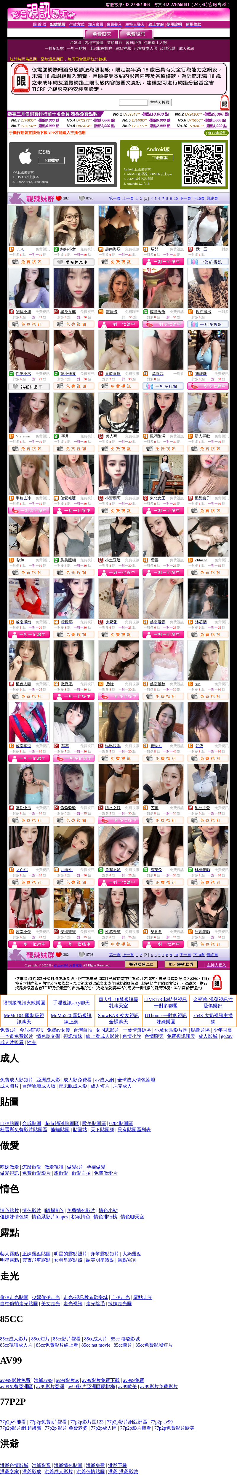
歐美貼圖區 (94, 1123)
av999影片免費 (15, 1380)
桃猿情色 (80, 1216)
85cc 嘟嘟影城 (125, 1338)
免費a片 (8, 1030)
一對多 (223, 249)
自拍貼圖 (9, 1123)
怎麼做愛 (31, 1166)
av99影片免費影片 (159, 1386)
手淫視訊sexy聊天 (71, 1002)
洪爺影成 (31, 1471)
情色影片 (31, 1210)
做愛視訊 (53, 1166)
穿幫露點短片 (105, 1253)
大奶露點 (131, 1253)
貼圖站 (80, 1129)
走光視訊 (72, 1303)
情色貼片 (9, 1210)
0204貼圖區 (121, 1123)
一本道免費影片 (16, 1036)
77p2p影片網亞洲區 (127, 1421)
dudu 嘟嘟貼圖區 (61, 1123)
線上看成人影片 (102, 1036)
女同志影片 (107, 1030)
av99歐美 (127, 1386)
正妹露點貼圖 (36, 1253)
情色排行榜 (105, 1216)
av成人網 (104, 1079)
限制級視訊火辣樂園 (24, 1002)
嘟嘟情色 (53, 1210)
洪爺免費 (95, 1465)
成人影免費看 (77, 1079)
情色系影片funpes (50, 1216)
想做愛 (61, 1173)
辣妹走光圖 (120, 1303)
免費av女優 (58, 1030)
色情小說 (131, 1036)
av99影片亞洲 (50, 1386)
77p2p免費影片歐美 (174, 1428)
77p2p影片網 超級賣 (20, 1428)
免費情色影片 (81, 1210)
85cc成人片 (95, 1338)
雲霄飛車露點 (36, 1260)
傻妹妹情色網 (14, 1216)
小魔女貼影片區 (171, 1030)
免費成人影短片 (16, 1079)
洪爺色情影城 (14, 1465)
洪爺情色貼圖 (68, 1465)
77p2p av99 (161, 1421)
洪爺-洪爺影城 (123, 1471)
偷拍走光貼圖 (14, 1297)
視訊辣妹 (72, 1036)
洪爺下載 (117, 1465)
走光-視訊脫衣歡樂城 (85, 1297)
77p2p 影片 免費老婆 (66, 1428)
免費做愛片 (106, 1173)
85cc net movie (96, 1345)
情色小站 (108, 1210)
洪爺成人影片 (58, 1471)
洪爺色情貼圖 (90, 1471)
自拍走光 (120, 1297)
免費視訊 (43, 249)
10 (176, 198)
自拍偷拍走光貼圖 (19, 1303)
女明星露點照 (68, 1260)
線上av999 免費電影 (68, 965)
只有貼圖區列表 (134, 1129)
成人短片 (100, 1086)
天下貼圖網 (102, 1129)
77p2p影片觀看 (135, 1428)
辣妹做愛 (9, 1166)
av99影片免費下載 (101, 1380)
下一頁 (185, 198)
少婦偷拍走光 (46, 1297)
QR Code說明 (216, 133)
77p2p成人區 (104, 1428)
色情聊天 (154, 1036)
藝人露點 (9, 1253)
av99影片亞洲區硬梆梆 (91, 1386)
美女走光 (50, 1303)
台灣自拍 (82, 1030)
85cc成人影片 (14, 1338)
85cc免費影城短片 (154, 1345)
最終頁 (212, 198)
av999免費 (133, 1380)
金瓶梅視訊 (31, 1030)
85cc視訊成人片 (16, 1345)
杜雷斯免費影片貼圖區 (23, 1129)
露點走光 (142, 1297)
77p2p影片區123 (87, 1421)
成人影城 (207, 1036)
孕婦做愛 (96, 1166)
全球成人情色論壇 (136, 1079)
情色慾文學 (48, 1036)
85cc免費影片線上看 (57, 1345)
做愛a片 (75, 1166)
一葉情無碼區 (137, 1030)
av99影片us (67, 1380)
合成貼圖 (31, 1123)
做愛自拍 (81, 1173)
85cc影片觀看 (67, 1338)
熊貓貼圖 (60, 1129)
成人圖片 (9, 1086)
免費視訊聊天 (181, 1036)
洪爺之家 (9, 1471)
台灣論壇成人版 (38, 1086)
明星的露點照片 (70, 1253)
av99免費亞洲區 (16, 1386)
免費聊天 (132, 312)
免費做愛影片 (36, 1173)
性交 (31, 1042)
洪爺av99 (43, 1380)
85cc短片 (40, 1338)
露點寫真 (127, 1260)
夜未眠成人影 (73, 1086)
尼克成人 (122, 1086)
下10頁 (199, 198)
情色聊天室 (132, 1216)
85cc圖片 (123, 1345)
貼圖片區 (200, 1030)
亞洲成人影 (48, 1079)
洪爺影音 (41, 1465)
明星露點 (9, 1260)
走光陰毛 (95, 1303)
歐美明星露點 (100, 1260)
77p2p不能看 (13, 1421)
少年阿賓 (222, 1030)
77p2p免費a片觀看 (48, 1421)
